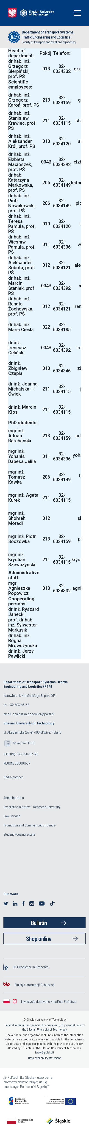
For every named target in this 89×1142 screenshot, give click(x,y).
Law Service (11, 816)
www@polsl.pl (44, 1052)
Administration (13, 797)
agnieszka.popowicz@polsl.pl (33, 714)
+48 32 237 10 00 (22, 742)
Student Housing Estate (19, 834)
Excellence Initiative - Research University (31, 806)
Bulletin (39, 922)
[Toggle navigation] (77, 13)
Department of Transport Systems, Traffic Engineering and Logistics (48, 34)
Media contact (13, 777)
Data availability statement (44, 1058)
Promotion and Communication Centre (29, 825)
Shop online (39, 938)
